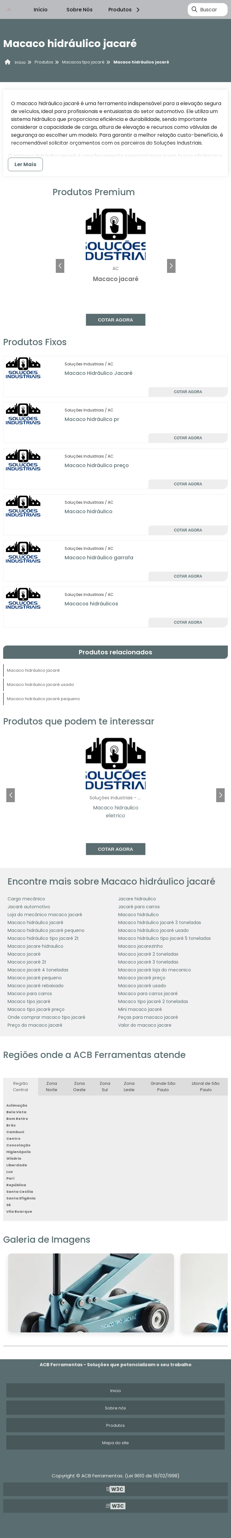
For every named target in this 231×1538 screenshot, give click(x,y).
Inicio (115, 1391)
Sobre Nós (79, 9)
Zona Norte (51, 1086)
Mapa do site (115, 1443)
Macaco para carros (30, 993)
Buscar (208, 9)
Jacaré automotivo (29, 907)
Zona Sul (105, 1086)
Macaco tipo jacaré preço (36, 1009)
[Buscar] (194, 9)
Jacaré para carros (139, 907)
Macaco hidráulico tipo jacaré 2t (43, 938)
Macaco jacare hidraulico (35, 946)
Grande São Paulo (163, 1086)
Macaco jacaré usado (142, 985)
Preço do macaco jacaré (35, 1025)
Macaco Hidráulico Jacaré (98, 373)
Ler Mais (25, 164)
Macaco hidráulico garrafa (99, 557)
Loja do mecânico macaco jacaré (45, 914)
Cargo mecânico (26, 899)
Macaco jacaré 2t (27, 962)
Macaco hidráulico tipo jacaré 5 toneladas (164, 938)
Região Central (20, 1086)
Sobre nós (115, 1408)
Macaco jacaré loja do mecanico (154, 970)
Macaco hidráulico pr (92, 419)
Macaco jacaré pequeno (35, 978)
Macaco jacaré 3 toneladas (148, 962)
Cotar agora (115, 319)
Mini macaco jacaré (140, 1009)
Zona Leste (129, 1086)
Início (41, 9)
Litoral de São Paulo (206, 1086)
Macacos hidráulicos (91, 603)
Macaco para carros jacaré (148, 993)
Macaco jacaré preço (141, 978)
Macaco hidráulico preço (97, 465)
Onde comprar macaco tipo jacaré (46, 1017)
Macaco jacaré (24, 954)
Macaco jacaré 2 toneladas (148, 954)
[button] (171, 266)
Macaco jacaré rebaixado (36, 985)
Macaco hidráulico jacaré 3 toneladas (159, 922)
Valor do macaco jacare (144, 1025)
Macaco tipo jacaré (29, 1001)
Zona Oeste (79, 1086)
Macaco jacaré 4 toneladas (38, 970)
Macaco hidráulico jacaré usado (40, 685)
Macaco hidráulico (89, 511)
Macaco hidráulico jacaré (33, 670)
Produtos (124, 9)
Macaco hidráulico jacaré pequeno (43, 699)
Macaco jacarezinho (140, 946)
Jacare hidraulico (137, 899)
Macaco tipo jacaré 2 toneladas (153, 1001)
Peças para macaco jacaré (148, 1017)
